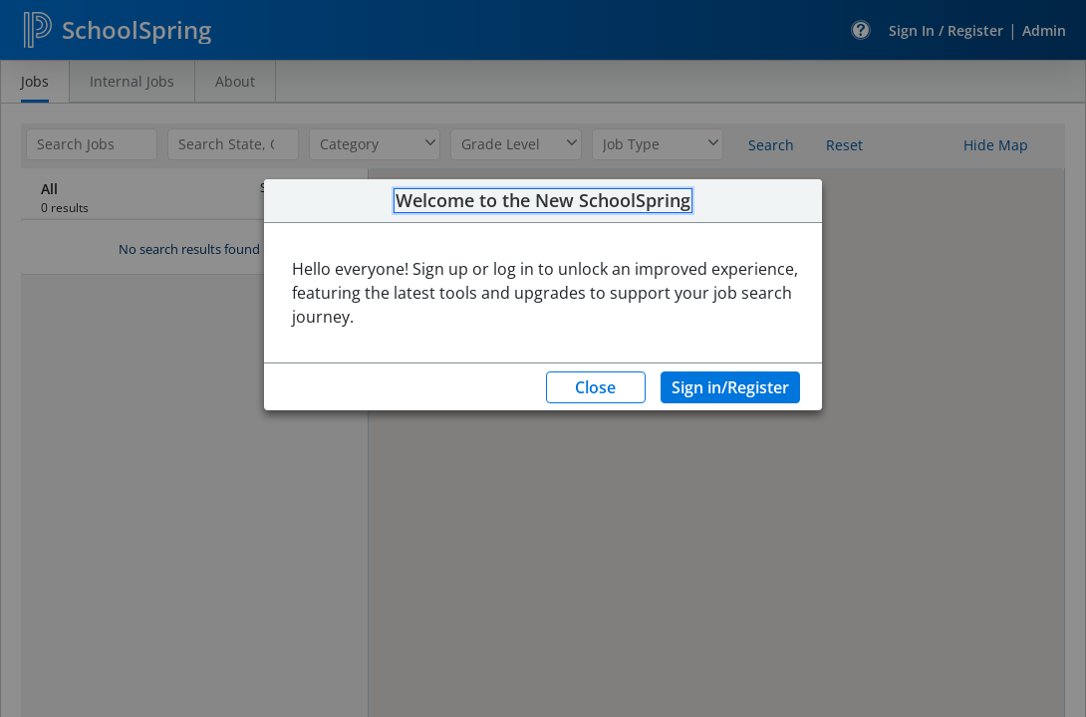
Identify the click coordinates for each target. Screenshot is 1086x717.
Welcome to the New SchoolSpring (543, 201)
